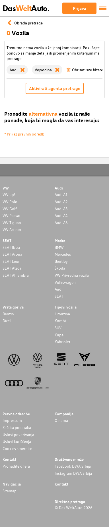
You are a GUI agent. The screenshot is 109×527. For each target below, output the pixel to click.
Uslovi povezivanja (18, 434)
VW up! (9, 194)
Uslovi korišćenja (17, 441)
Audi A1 (61, 194)
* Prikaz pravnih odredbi (24, 134)
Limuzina (62, 313)
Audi (58, 289)
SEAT (59, 296)
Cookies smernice (17, 448)
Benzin (8, 313)
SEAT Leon (11, 261)
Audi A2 (61, 201)
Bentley (61, 261)
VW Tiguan (12, 222)
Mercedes (63, 254)
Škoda (60, 268)
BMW (59, 247)
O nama (61, 420)
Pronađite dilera (16, 466)
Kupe (59, 335)
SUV (58, 327)
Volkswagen (65, 282)
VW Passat (11, 215)
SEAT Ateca (12, 268)
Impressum (12, 420)
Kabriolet (62, 341)
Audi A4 (61, 215)
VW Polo (10, 201)
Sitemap (10, 490)
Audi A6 (61, 222)
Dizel (7, 320)
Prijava (79, 8)
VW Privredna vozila (72, 275)
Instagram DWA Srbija (73, 473)
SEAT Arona (12, 254)
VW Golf (10, 208)
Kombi (60, 320)
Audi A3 (61, 208)
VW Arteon (12, 229)
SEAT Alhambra (16, 275)
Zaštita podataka (17, 427)
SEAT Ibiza (11, 247)
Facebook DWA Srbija (73, 466)
